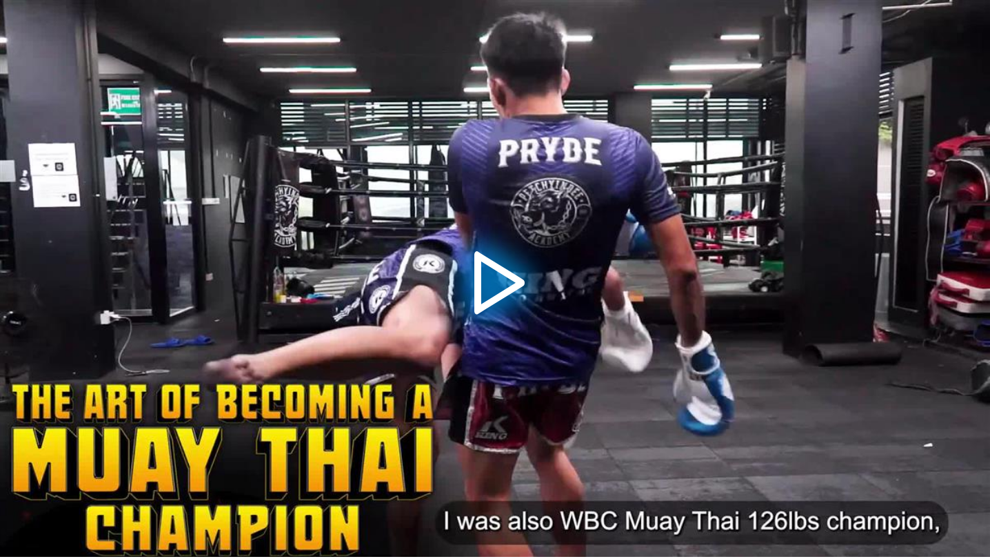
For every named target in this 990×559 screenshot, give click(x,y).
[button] (495, 278)
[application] (495, 278)
